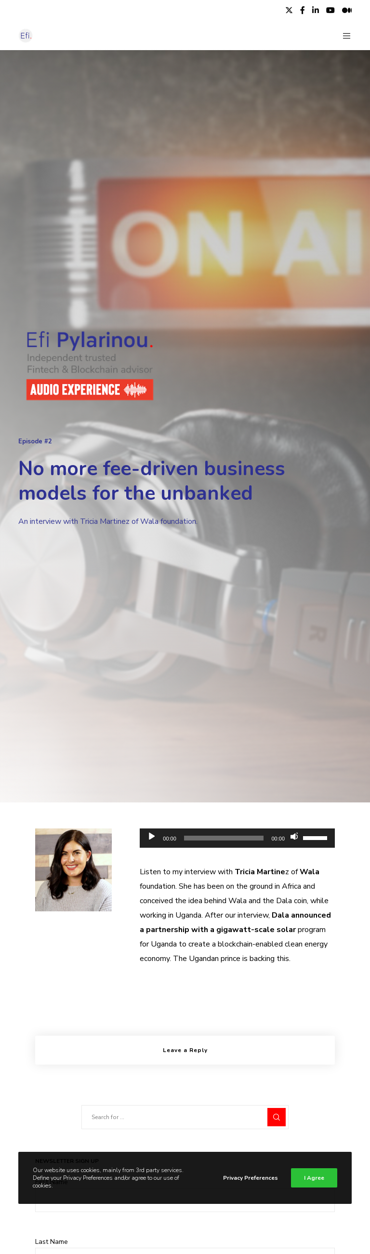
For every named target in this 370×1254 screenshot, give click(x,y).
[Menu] (343, 35)
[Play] (151, 836)
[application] (237, 838)
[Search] (276, 1117)
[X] (289, 10)
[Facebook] (302, 10)
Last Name (51, 1241)
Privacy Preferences (250, 1178)
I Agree (314, 1178)
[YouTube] (330, 10)
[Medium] (347, 10)
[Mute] (294, 836)
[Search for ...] (185, 1117)
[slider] (224, 838)
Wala (309, 872)
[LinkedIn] (315, 10)
